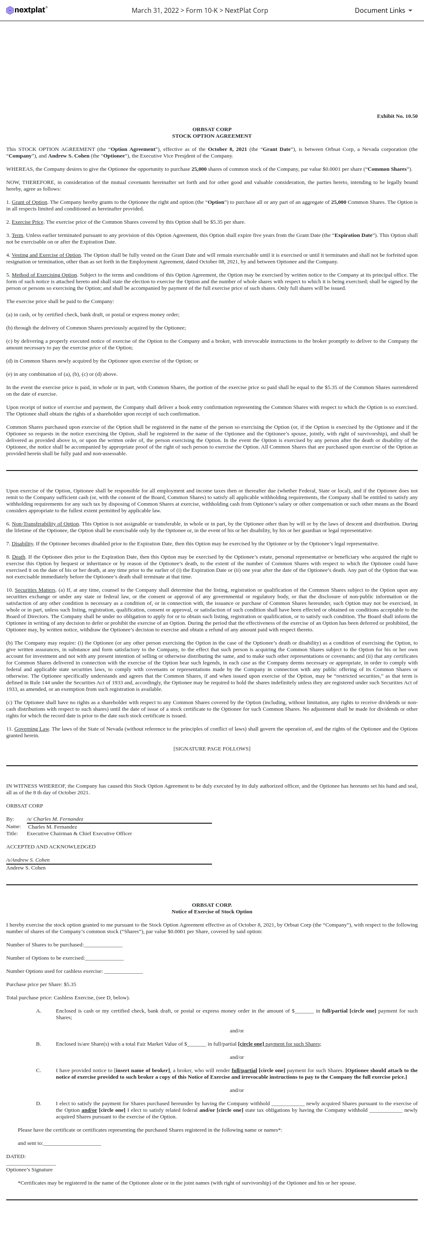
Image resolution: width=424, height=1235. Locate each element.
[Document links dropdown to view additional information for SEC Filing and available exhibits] (385, 10)
